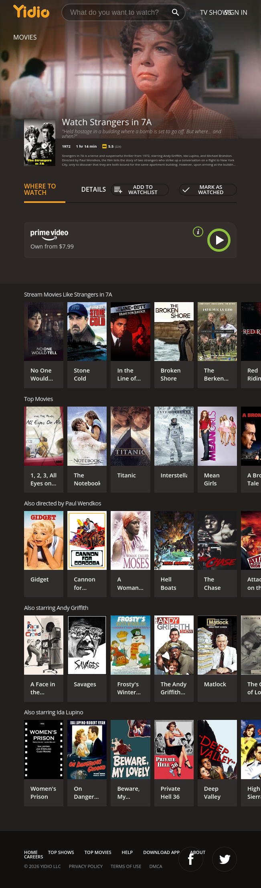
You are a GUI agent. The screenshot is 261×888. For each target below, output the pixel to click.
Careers (33, 857)
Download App (161, 852)
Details (93, 189)
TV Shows (216, 12)
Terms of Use (126, 866)
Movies (25, 37)
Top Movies (98, 852)
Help (127, 852)
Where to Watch (40, 189)
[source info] (196, 232)
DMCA (155, 866)
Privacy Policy (86, 866)
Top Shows (61, 852)
